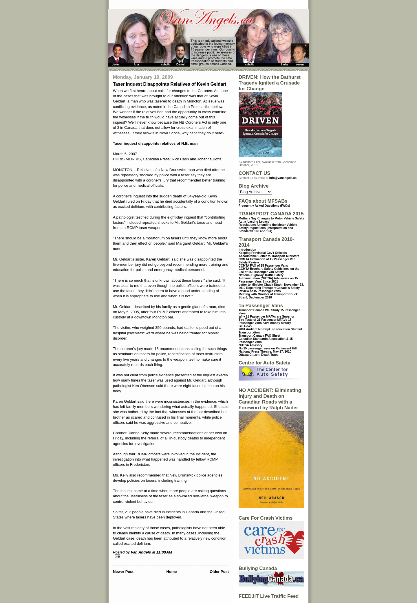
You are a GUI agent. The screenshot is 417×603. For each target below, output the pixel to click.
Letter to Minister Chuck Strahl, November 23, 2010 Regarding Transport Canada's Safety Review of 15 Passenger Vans (271, 288)
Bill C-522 (245, 326)
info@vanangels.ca (283, 177)
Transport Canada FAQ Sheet (259, 335)
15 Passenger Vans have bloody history (265, 321)
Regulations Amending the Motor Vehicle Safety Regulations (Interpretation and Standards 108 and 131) (268, 228)
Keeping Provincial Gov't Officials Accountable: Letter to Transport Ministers (269, 254)
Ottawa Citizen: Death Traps (258, 354)
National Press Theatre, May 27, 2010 (265, 351)
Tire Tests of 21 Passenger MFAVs (263, 319)
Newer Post (123, 571)
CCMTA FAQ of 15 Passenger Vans (263, 265)
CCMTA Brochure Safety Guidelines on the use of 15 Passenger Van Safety (269, 270)
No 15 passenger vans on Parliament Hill (268, 348)
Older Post (219, 571)
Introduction (247, 249)
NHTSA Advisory (250, 345)
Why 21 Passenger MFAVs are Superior (267, 316)
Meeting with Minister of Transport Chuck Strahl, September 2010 (268, 296)
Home (171, 571)
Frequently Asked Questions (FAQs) (264, 205)
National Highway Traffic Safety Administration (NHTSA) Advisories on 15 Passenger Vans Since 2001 (268, 278)
